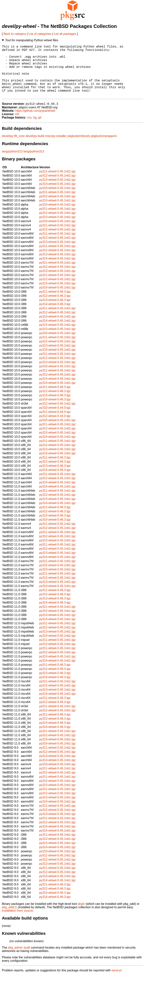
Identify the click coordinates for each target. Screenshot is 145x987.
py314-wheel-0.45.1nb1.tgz (57, 195)
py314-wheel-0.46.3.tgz (55, 316)
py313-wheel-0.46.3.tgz (55, 311)
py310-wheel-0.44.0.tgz (55, 419)
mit (17, 126)
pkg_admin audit (19, 959)
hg (34, 129)
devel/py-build (34, 147)
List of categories (40, 33)
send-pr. (117, 982)
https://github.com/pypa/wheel (35, 122)
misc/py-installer (56, 147)
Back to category (15, 33)
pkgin (81, 915)
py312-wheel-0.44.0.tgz (55, 427)
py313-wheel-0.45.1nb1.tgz (57, 191)
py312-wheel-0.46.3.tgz (55, 307)
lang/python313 (12, 163)
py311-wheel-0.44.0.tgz (55, 423)
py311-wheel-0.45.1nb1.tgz (57, 183)
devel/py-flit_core (13, 147)
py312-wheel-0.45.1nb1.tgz (57, 187)
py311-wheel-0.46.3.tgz (55, 303)
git (39, 129)
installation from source (17, 922)
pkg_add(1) (9, 919)
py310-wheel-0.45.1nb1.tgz (57, 199)
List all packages (65, 33)
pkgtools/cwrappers (104, 147)
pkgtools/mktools (79, 147)
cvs (29, 129)
